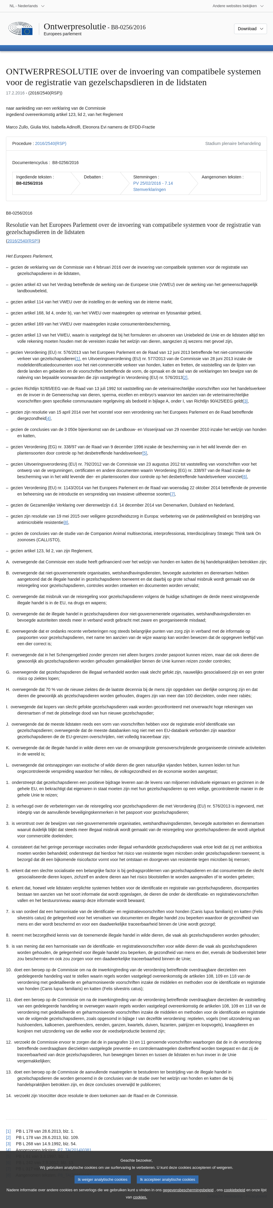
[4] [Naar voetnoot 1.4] (48, 418)
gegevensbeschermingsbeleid (188, 1196)
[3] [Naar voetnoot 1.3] (245, 401)
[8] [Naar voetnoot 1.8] (65, 522)
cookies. (140, 1203)
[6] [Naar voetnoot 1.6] (244, 476)
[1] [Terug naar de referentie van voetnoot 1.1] (8, 1131)
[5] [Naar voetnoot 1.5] (144, 453)
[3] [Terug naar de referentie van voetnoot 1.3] (8, 1143)
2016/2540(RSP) (50, 143)
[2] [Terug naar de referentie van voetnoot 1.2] (8, 1137)
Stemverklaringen (149, 189)
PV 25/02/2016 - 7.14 (153, 183)
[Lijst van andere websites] (238, 6)
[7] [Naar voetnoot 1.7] (172, 494)
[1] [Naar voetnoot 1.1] (77, 358)
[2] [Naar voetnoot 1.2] (185, 377)
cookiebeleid (234, 1196)
